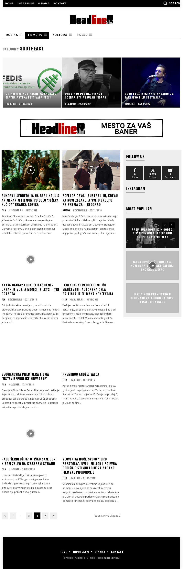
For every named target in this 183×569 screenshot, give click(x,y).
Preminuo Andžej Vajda (80, 374)
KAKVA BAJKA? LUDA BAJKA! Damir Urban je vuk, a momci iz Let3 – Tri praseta (30, 289)
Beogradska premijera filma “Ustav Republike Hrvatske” (25, 376)
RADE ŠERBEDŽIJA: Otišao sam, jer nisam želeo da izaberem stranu (29, 461)
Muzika (66, 210)
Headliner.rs (16, 210)
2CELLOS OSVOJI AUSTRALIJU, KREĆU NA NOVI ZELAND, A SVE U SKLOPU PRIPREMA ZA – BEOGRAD (90, 200)
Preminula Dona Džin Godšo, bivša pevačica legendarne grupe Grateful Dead (152, 232)
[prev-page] (5, 515)
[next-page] (53, 515)
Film (4, 210)
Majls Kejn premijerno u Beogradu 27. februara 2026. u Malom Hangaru (152, 297)
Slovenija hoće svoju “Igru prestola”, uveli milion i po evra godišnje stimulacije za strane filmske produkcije (89, 466)
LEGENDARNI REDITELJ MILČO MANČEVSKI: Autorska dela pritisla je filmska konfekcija (87, 289)
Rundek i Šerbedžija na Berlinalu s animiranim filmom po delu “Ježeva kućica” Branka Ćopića (30, 200)
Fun (3, 299)
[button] (171, 3)
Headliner (14, 384)
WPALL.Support (112, 558)
